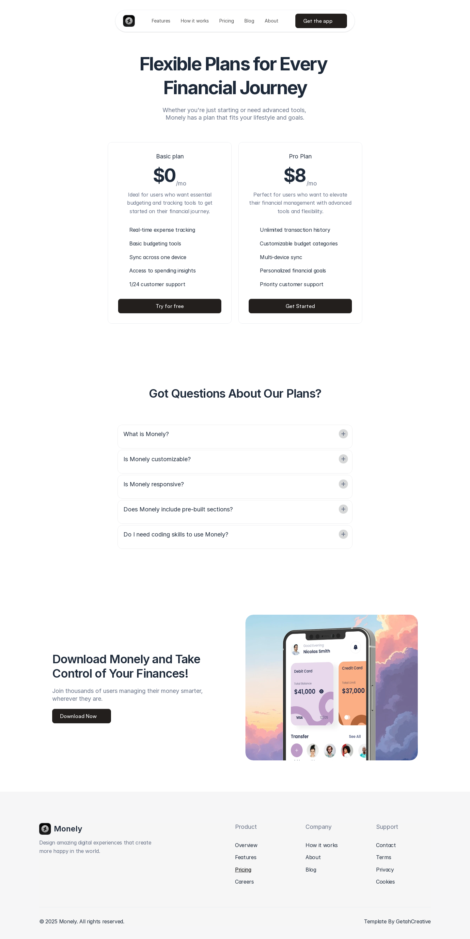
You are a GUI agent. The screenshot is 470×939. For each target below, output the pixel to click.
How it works (322, 845)
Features (245, 857)
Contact (386, 845)
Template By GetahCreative (397, 921)
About (313, 857)
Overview (246, 845)
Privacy (385, 869)
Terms (383, 857)
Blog (311, 869)
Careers (244, 881)
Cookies (385, 881)
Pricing (243, 869)
